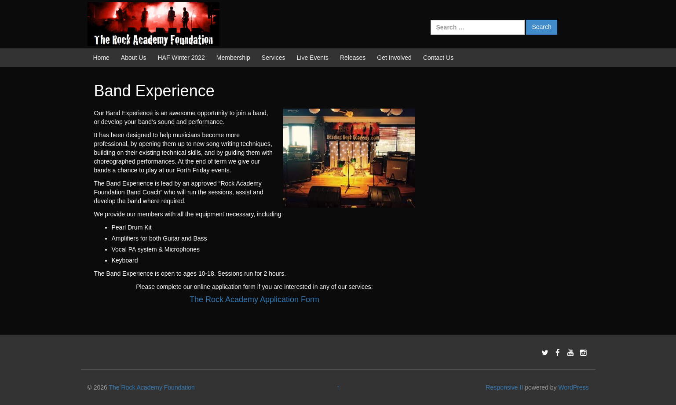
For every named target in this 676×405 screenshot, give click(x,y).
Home (101, 57)
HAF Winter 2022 (181, 57)
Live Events (313, 57)
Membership (233, 57)
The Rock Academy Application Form (254, 299)
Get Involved (394, 57)
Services (273, 57)
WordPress (573, 387)
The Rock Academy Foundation (152, 387)
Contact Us (438, 57)
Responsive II (504, 387)
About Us (133, 57)
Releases (352, 57)
